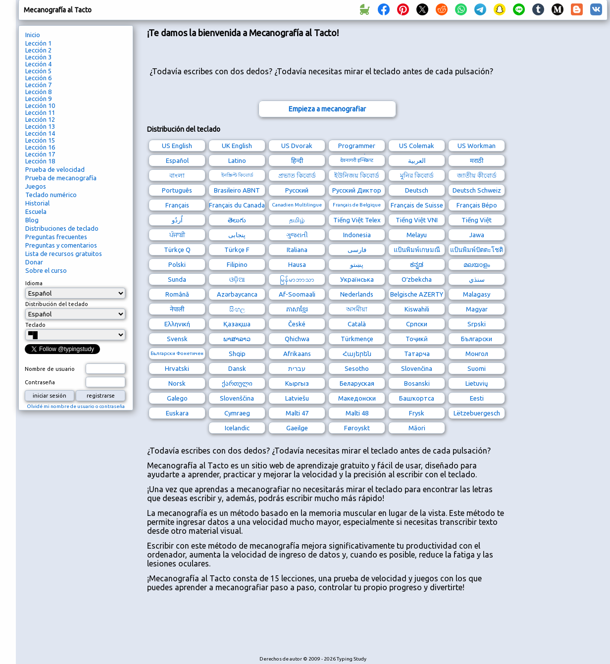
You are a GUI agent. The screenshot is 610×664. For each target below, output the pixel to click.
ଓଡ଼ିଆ (237, 279)
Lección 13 (40, 126)
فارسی (357, 249)
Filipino (237, 264)
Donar (34, 261)
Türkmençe (357, 338)
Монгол (476, 353)
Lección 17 (40, 154)
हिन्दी (297, 160)
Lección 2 (38, 50)
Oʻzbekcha (417, 279)
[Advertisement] (327, 629)
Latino (237, 160)
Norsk (177, 383)
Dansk (237, 368)
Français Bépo (477, 205)
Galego (177, 398)
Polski (177, 264)
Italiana (297, 249)
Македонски (357, 398)
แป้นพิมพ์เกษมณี (417, 249)
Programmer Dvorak (356, 147)
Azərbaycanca (237, 294)
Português (177, 190)
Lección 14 (40, 133)
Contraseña (40, 382)
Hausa (297, 264)
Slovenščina (237, 398)
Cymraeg (237, 412)
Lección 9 (38, 98)
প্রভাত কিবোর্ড (297, 175)
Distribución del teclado (56, 304)
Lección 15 (40, 140)
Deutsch (416, 190)
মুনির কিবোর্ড (417, 175)
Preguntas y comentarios (61, 245)
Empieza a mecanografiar (327, 109)
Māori (416, 427)
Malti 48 (357, 412)
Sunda (177, 279)
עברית (296, 368)
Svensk (177, 338)
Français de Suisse (417, 205)
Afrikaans (297, 353)
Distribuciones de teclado (62, 228)
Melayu (417, 234)
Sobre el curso (46, 270)
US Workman (477, 145)
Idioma (34, 283)
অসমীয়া (356, 309)
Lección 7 (38, 84)
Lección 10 (40, 105)
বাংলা (177, 175)
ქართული (237, 383)
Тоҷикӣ (417, 338)
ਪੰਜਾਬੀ (177, 234)
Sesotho (357, 368)
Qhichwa (297, 338)
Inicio (32, 34)
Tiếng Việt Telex (357, 219)
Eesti (477, 398)
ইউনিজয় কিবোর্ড (356, 175)
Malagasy (476, 294)
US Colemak (416, 145)
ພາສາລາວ (237, 338)
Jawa (476, 234)
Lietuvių (476, 383)
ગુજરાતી (297, 234)
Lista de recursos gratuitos (63, 253)
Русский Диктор (356, 190)
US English (177, 145)
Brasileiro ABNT (237, 190)
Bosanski (417, 383)
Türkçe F (237, 249)
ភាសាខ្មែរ (297, 309)
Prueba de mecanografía (61, 177)
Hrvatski (177, 368)
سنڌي (477, 279)
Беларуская (357, 383)
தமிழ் (297, 219)
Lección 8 (38, 91)
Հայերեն (357, 353)
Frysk (416, 412)
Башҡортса (416, 398)
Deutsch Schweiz (477, 190)
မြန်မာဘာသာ (297, 279)
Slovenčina (416, 368)
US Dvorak (296, 145)
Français (177, 205)
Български (476, 338)
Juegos (35, 186)
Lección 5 (38, 70)
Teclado (35, 325)
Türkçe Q (177, 249)
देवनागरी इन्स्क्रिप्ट (356, 160)
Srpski (476, 323)
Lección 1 (38, 43)
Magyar (477, 309)
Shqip (237, 353)
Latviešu (297, 398)
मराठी (476, 160)
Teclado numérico (51, 194)
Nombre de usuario (50, 369)
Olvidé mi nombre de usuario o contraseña (76, 406)
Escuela (36, 211)
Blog (32, 219)
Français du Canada (237, 205)
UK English (237, 145)
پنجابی (237, 234)
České (296, 323)
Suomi (476, 368)
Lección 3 (38, 56)
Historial (37, 203)
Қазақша (237, 323)
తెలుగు (237, 219)
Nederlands (356, 294)
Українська (357, 279)
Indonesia (357, 234)
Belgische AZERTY (416, 294)
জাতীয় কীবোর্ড (477, 175)
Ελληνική (177, 323)
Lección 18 (40, 160)
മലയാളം (476, 264)
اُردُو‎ (177, 219)
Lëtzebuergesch (477, 412)
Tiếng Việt (476, 219)
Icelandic (237, 427)
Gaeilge (297, 427)
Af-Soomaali (297, 294)
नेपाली (177, 309)
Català (357, 323)
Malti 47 (297, 412)
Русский (296, 190)
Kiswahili (417, 309)
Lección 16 (40, 147)
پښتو (356, 264)
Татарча (417, 353)
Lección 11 (40, 112)
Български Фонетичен (177, 353)
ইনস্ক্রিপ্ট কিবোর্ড (237, 175)
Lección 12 (40, 119)
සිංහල (237, 309)
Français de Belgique (357, 204)
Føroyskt (357, 427)
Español (177, 160)
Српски (416, 323)
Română (177, 294)
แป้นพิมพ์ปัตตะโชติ (476, 249)
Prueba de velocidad (55, 169)
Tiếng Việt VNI (417, 219)
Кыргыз (297, 383)
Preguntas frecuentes (56, 236)
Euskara (177, 412)
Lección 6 (38, 77)
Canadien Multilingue (297, 204)
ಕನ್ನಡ (416, 264)
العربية (417, 160)
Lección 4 (38, 63)
